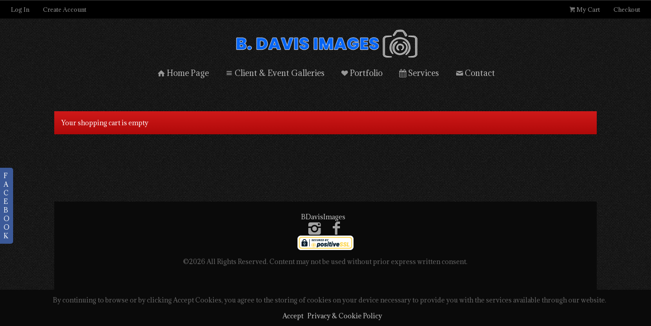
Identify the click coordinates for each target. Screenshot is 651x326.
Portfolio (361, 72)
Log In (20, 9)
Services (418, 72)
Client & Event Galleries (274, 72)
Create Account (64, 9)
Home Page (182, 72)
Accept (293, 316)
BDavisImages (323, 216)
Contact (474, 72)
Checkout (626, 9)
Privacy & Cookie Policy (344, 316)
